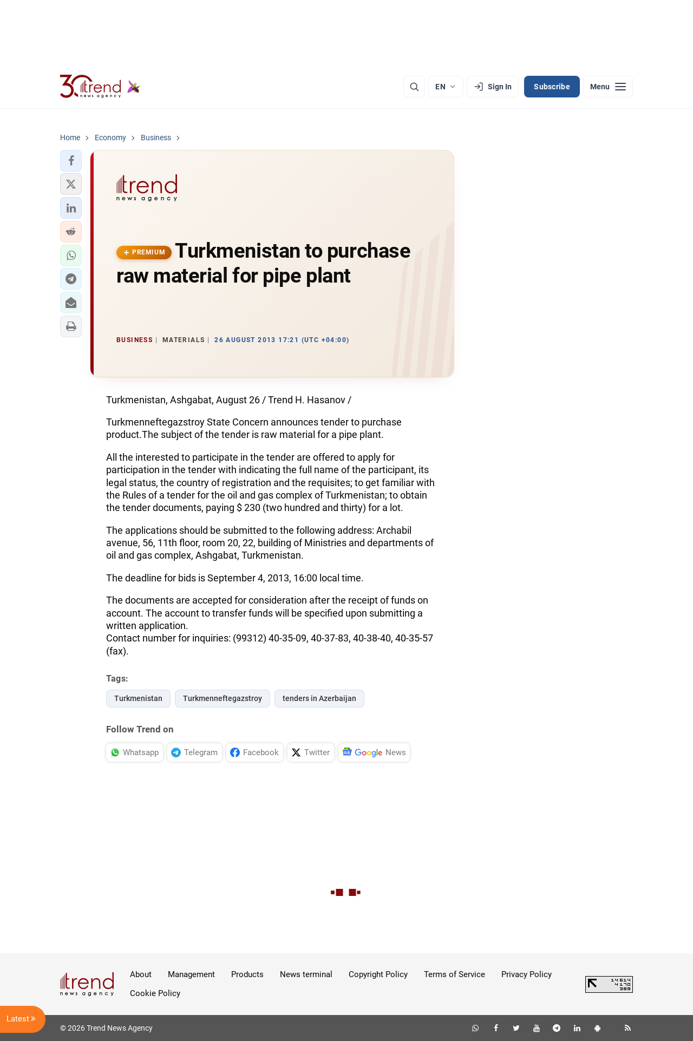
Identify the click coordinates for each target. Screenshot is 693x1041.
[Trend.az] (100, 87)
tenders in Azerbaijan (319, 698)
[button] (71, 160)
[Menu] (608, 86)
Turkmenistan (138, 698)
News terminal (306, 974)
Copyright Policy (378, 974)
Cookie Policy (155, 993)
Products (247, 974)
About (141, 974)
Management (191, 974)
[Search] (414, 86)
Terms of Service (454, 974)
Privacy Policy (526, 974)
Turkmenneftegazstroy (222, 698)
